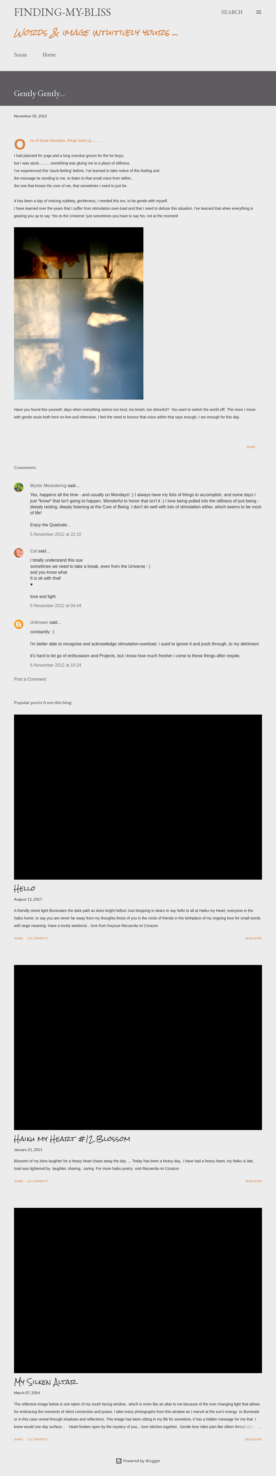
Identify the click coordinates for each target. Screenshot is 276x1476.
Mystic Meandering (48, 485)
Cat (33, 551)
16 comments (37, 1181)
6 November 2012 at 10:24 (55, 665)
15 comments (37, 1439)
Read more (253, 938)
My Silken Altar (45, 1381)
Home (49, 55)
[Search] (232, 12)
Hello (24, 888)
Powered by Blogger (138, 1460)
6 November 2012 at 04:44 (55, 605)
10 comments (37, 938)
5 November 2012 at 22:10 (55, 534)
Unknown (39, 622)
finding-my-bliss (62, 12)
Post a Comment (30, 679)
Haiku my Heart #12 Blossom (72, 1138)
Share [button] (251, 447)
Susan (20, 55)
